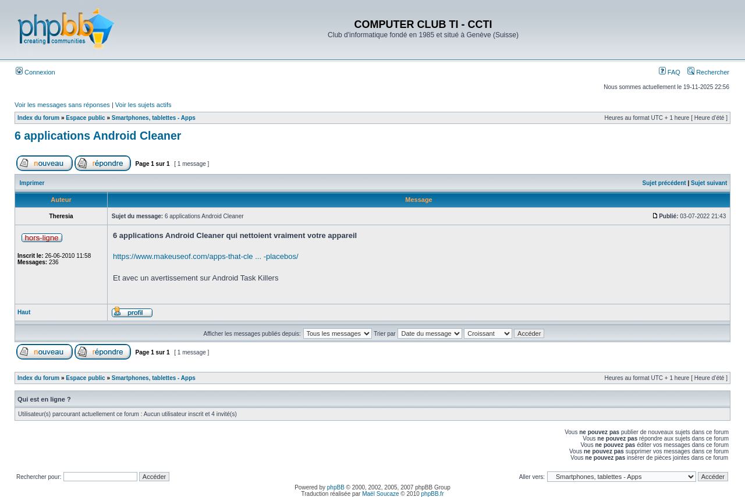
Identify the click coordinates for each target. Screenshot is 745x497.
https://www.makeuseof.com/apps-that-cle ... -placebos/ (206, 256)
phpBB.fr (432, 494)
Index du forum (38, 118)
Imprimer (32, 183)
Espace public (85, 118)
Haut (23, 312)
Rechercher (708, 72)
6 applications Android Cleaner (98, 135)
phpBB (336, 487)
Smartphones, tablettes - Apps (154, 118)
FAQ (669, 72)
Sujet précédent (664, 183)
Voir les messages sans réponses (62, 104)
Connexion (35, 72)
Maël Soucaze (380, 494)
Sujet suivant (709, 183)
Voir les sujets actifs (143, 104)
